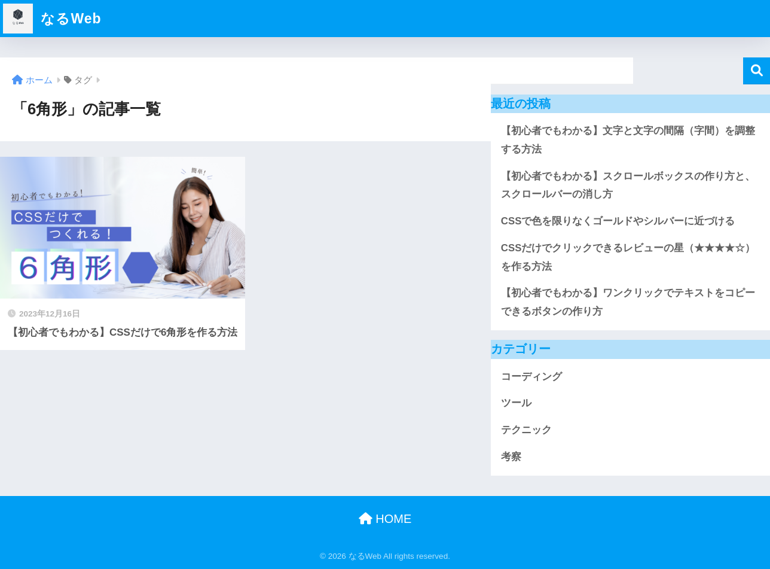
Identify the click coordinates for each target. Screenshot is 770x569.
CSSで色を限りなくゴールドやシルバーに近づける (618, 221)
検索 (756, 70)
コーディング (531, 376)
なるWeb (52, 18)
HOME (385, 518)
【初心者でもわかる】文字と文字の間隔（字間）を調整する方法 (628, 140)
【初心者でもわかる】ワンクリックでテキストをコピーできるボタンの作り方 (628, 302)
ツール (516, 403)
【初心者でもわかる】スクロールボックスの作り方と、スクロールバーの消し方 (628, 185)
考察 (511, 456)
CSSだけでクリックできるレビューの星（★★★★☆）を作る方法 (628, 257)
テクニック (526, 430)
